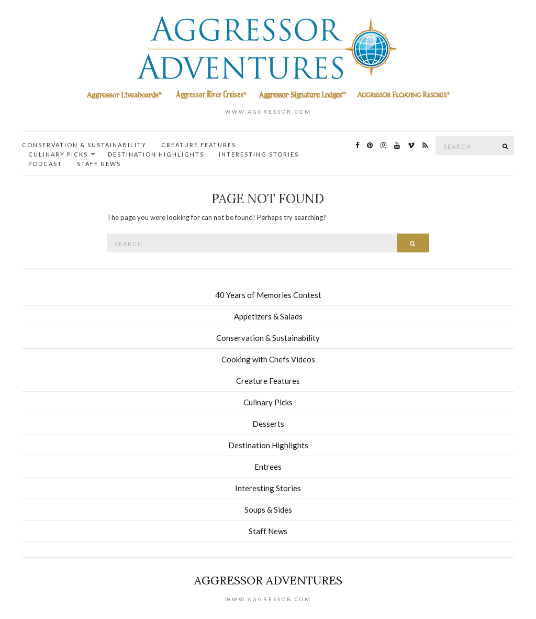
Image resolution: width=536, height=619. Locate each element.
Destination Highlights (156, 154)
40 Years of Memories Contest (268, 295)
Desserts (268, 423)
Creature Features (198, 144)
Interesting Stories (259, 154)
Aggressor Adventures (268, 580)
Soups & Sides (268, 509)
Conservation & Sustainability (84, 144)
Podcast (45, 163)
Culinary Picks (58, 154)
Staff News (99, 163)
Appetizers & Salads (268, 316)
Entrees (268, 466)
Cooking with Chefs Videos (268, 359)
